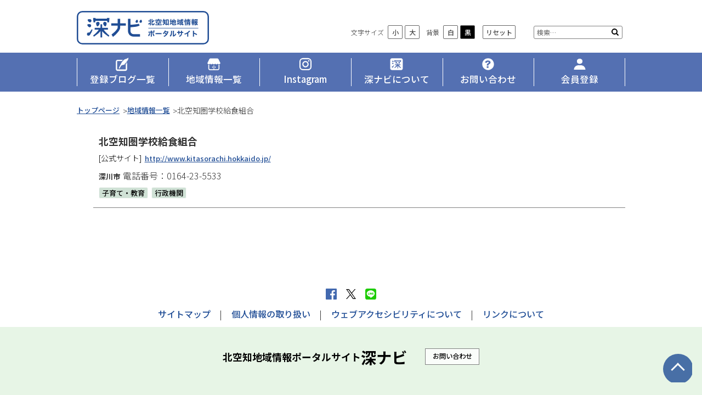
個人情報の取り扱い (270, 313)
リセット (499, 38)
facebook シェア (331, 294)
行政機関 (173, 198)
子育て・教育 (125, 198)
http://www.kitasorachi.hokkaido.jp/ (214, 164)
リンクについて (513, 313)
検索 (615, 38)
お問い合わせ (452, 356)
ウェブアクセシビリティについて (396, 313)
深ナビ (156, 31)
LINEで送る (370, 294)
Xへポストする (351, 294)
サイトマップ (184, 313)
